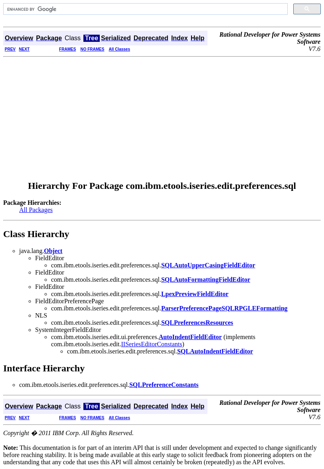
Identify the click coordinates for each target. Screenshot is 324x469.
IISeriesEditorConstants (151, 344)
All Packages (36, 209)
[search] (144, 9)
